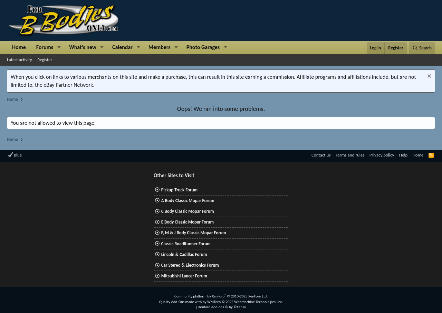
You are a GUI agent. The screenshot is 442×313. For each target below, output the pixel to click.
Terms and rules (350, 155)
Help (403, 155)
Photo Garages (203, 47)
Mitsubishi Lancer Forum (184, 275)
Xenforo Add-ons (222, 307)
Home (19, 47)
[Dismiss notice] (428, 76)
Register (45, 59)
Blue (15, 155)
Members (159, 47)
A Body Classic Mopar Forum (187, 200)
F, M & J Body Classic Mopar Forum (193, 232)
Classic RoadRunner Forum (186, 243)
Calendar (122, 47)
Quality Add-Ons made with (181, 302)
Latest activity (19, 59)
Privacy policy (381, 155)
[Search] (422, 48)
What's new (82, 47)
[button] (59, 47)
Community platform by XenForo (221, 296)
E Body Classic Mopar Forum (187, 222)
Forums (44, 47)
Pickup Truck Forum (179, 189)
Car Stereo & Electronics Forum (190, 265)
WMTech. (245, 302)
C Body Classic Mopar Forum (187, 211)
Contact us (321, 155)
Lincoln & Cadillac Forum (184, 254)
